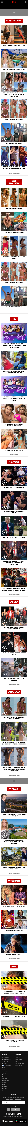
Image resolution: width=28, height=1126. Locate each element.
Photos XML (4, 1088)
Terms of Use (5, 1061)
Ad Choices (4, 1063)
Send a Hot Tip (18, 1059)
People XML (4, 1086)
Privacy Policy (9, 1099)
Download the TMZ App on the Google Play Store (21, 1121)
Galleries (4, 1082)
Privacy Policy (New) (6, 1059)
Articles (3, 1069)
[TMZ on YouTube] (15, 1109)
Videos (3, 1090)
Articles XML (5, 1071)
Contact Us (17, 1057)
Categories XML (5, 1080)
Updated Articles (5, 1074)
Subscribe (23, 1102)
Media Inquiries (18, 1065)
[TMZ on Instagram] (18, 1109)
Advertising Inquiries (19, 1063)
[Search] (26, 2)
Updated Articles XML (7, 1076)
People (3, 1084)
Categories (4, 1078)
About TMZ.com (5, 1057)
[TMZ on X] (12, 1109)
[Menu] (2, 2)
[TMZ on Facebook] (8, 1109)
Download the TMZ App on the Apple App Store (7, 1121)
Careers (16, 1061)
